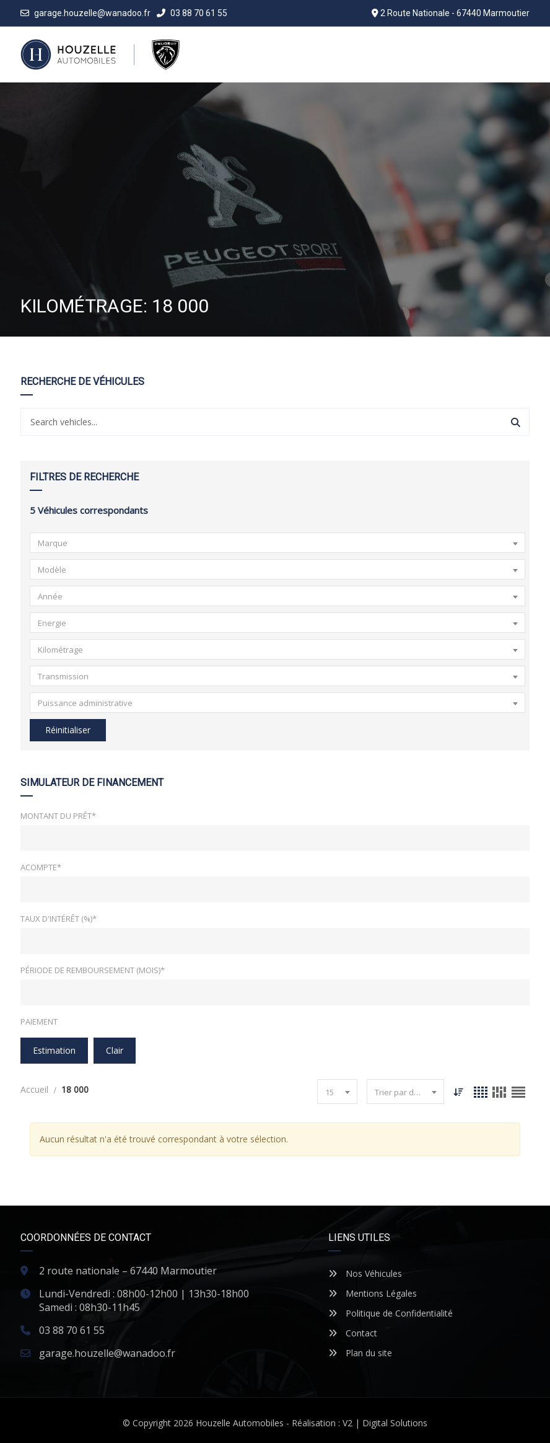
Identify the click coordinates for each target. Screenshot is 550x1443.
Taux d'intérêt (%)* (58, 918)
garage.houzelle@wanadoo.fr (92, 13)
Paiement (39, 1021)
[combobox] (277, 542)
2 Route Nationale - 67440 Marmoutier (455, 13)
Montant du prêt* (58, 815)
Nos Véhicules (365, 1273)
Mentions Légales (372, 1293)
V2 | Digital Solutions (385, 1423)
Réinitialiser (67, 730)
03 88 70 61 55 (192, 13)
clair (114, 1050)
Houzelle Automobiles (240, 1423)
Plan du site (360, 1353)
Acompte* (40, 867)
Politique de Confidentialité (390, 1313)
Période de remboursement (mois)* (92, 970)
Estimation (54, 1050)
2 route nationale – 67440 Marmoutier (128, 1271)
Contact (352, 1333)
